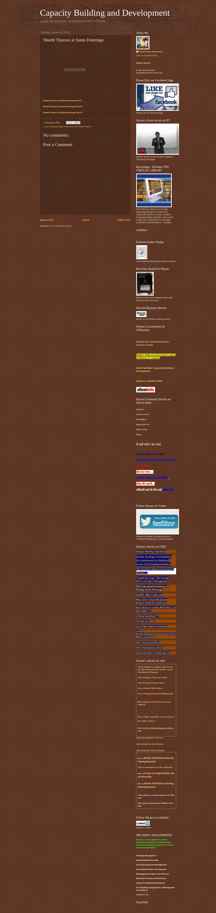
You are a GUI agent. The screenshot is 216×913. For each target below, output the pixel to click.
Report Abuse (143, 63)
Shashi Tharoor (84, 126)
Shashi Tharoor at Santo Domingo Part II (62, 100)
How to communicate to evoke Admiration (155, 767)
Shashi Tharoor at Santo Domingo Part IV (62, 112)
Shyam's (140, 409)
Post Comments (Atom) (61, 226)
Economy (54, 126)
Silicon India (141, 429)
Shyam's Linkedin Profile (149, 381)
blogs (138, 434)
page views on (142, 424)
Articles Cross (142, 414)
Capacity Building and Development (105, 13)
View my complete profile (146, 55)
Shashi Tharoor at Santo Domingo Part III (62, 106)
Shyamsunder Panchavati (150, 52)
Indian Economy (70, 126)
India (61, 126)
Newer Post (47, 220)
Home (85, 220)
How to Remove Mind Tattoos (150, 688)
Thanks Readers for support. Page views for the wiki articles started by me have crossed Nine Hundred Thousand (155, 669)
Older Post (124, 220)
